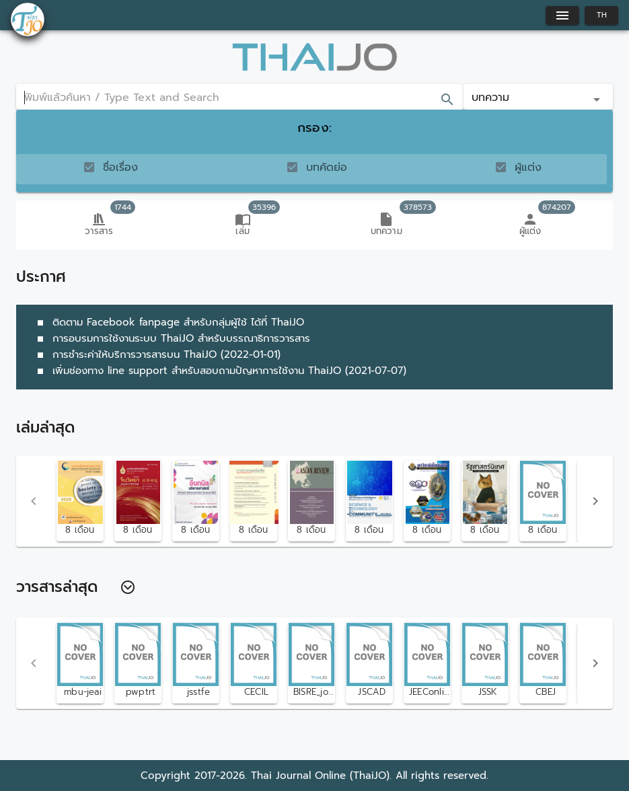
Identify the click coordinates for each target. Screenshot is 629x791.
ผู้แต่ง (528, 167)
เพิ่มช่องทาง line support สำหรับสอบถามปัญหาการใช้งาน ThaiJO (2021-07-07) (219, 370)
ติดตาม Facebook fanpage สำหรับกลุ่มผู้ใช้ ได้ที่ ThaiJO (168, 322)
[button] (538, 97)
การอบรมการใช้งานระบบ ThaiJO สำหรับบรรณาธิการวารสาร (171, 338)
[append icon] (447, 99)
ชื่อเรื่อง (120, 167)
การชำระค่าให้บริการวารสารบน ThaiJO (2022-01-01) (156, 354)
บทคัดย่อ (326, 167)
